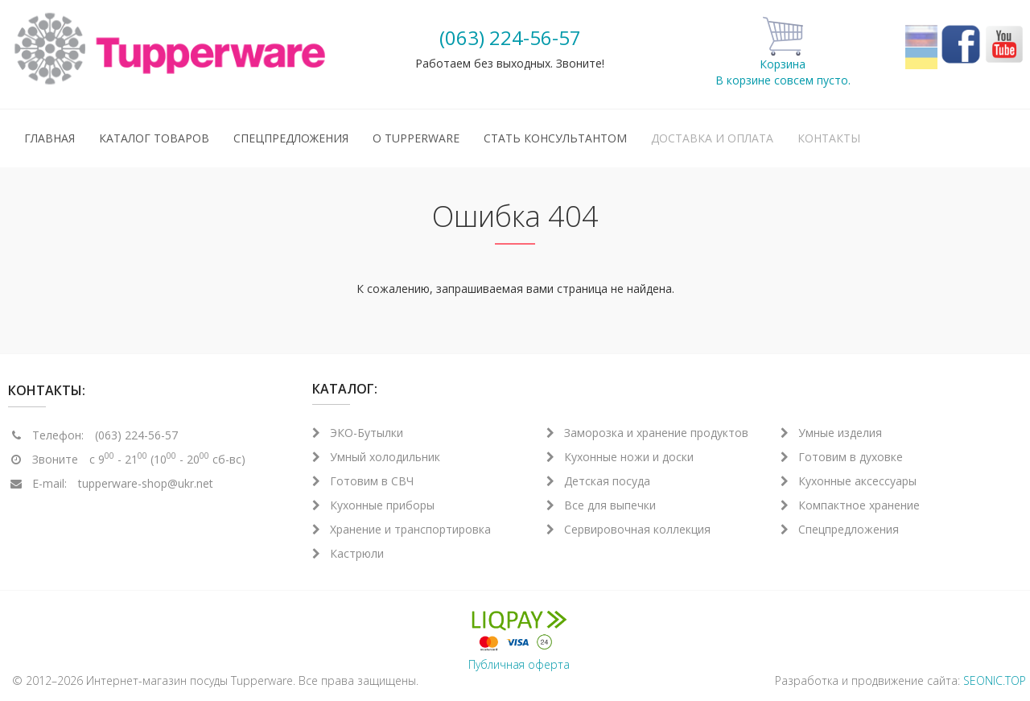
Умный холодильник (376, 456)
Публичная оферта (519, 664)
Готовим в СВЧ (363, 481)
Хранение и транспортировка (401, 529)
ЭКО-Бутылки (357, 432)
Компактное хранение (850, 505)
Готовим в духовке (842, 456)
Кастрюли (348, 553)
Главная (49, 138)
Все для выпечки (601, 505)
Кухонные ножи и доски (620, 456)
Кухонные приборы (373, 505)
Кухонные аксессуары (849, 481)
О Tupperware (416, 138)
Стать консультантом (555, 138)
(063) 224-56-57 (510, 37)
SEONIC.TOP (994, 680)
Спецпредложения (290, 138)
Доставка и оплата (712, 138)
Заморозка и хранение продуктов (647, 432)
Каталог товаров (154, 138)
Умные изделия (831, 432)
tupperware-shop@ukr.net (145, 483)
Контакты (828, 138)
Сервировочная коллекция (628, 529)
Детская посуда (598, 481)
